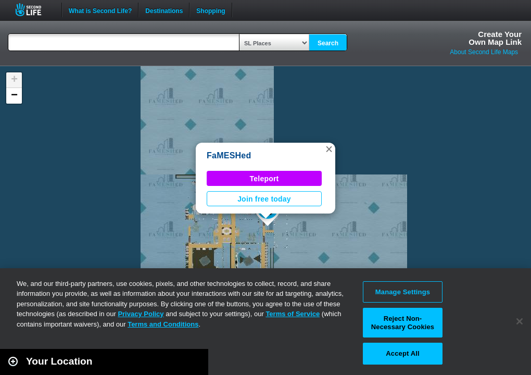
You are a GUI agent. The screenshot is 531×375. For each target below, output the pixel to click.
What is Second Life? (100, 9)
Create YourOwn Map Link (495, 38)
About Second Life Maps (484, 52)
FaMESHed (229, 155)
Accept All (402, 353)
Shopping (210, 9)
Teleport (264, 178)
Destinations (164, 9)
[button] (329, 149)
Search (328, 43)
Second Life (34, 10)
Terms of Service (293, 314)
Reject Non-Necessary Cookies (402, 323)
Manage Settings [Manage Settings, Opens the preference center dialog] (402, 292)
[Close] (519, 321)
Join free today (264, 199)
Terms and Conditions (163, 324)
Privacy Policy (140, 314)
